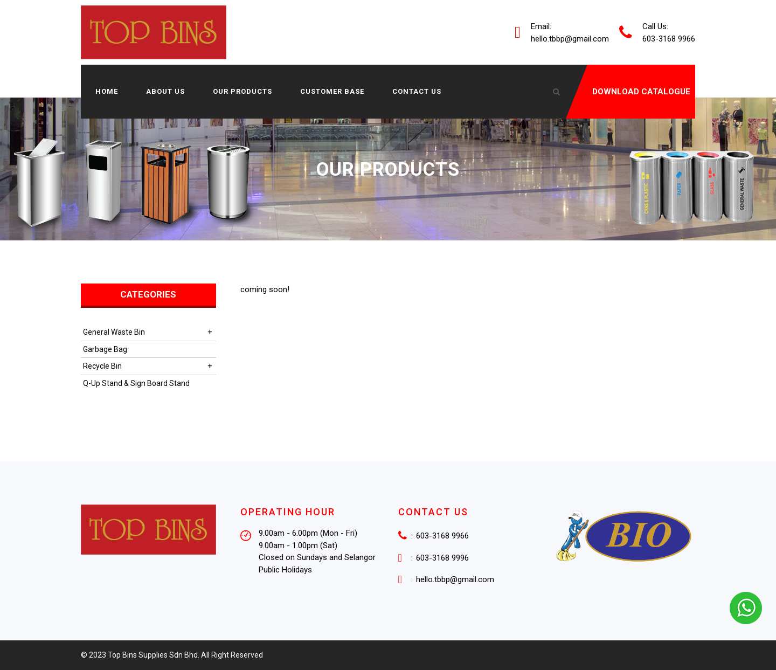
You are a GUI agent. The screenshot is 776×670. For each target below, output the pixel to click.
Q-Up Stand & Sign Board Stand (136, 383)
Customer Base (332, 91)
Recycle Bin (102, 366)
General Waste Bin (114, 332)
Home (106, 91)
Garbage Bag (105, 349)
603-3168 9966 (442, 536)
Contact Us (416, 91)
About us (165, 91)
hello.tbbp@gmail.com (570, 38)
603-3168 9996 (442, 558)
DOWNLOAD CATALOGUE (641, 91)
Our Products (242, 91)
